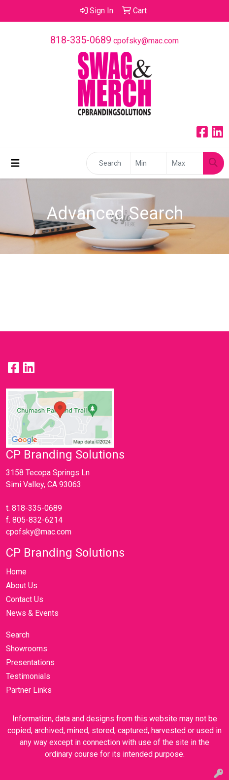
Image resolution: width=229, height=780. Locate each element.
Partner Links (29, 690)
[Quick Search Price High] (184, 163)
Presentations (30, 662)
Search (18, 634)
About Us (21, 585)
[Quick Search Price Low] (148, 163)
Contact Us (24, 599)
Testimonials (28, 676)
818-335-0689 (80, 40)
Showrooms (26, 648)
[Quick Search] (108, 163)
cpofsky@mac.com (146, 40)
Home (16, 571)
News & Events (32, 613)
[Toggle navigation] (15, 163)
